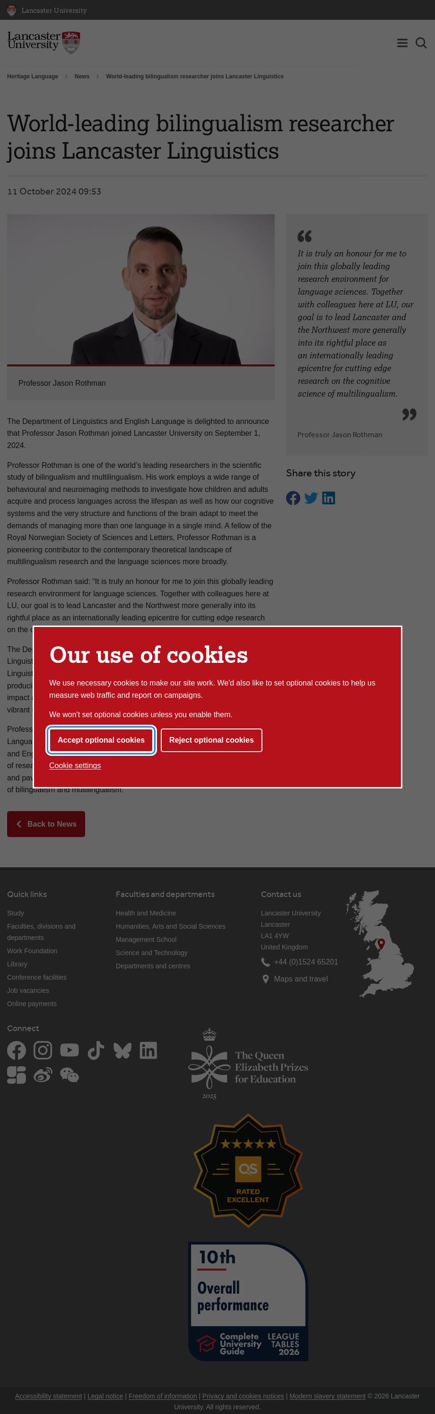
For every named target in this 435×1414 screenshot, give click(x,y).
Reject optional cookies (211, 740)
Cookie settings (75, 766)
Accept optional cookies (101, 740)
